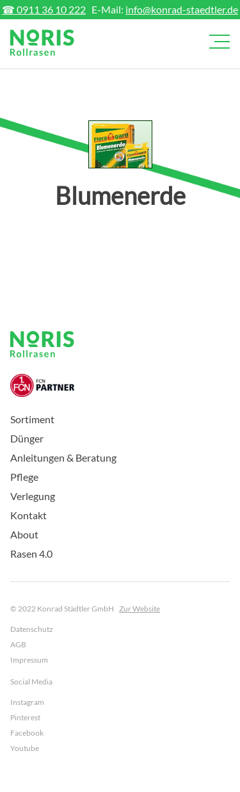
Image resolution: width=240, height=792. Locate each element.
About (24, 534)
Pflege (24, 477)
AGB (18, 644)
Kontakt (28, 515)
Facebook (27, 733)
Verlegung (32, 496)
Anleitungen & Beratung (63, 457)
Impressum (29, 660)
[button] (217, 41)
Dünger (27, 438)
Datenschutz (31, 629)
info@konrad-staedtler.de (181, 9)
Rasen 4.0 (31, 553)
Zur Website (139, 608)
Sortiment (32, 419)
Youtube (24, 748)
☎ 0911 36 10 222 (44, 9)
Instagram (27, 702)
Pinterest (25, 717)
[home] (42, 42)
